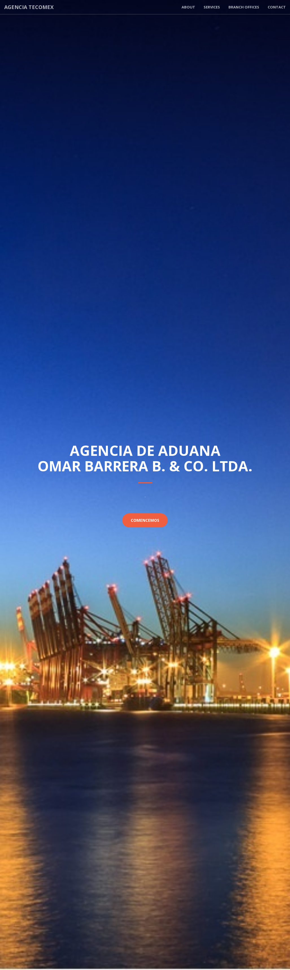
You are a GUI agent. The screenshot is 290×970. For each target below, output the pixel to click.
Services (212, 7)
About (188, 7)
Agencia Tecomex (29, 7)
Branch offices (243, 7)
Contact (277, 7)
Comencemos (145, 520)
